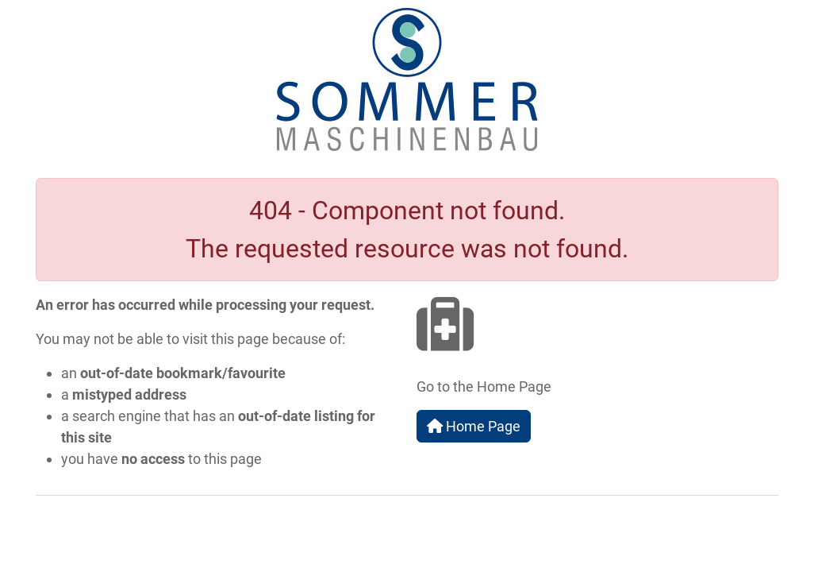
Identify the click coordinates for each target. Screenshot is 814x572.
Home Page (473, 426)
